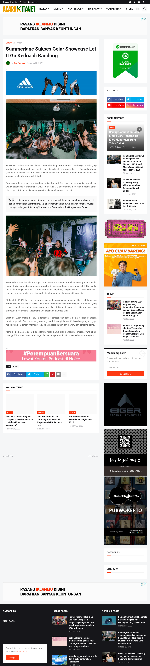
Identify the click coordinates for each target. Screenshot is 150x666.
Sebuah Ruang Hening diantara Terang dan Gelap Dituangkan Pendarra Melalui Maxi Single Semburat (133, 331)
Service (23, 2)
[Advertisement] (56, 443)
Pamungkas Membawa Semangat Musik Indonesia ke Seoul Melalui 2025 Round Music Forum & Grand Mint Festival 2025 (133, 163)
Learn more (21, 651)
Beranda (10, 43)
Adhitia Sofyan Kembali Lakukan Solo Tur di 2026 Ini (133, 203)
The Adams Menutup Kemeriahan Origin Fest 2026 (80, 419)
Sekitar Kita (112, 9)
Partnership (33, 2)
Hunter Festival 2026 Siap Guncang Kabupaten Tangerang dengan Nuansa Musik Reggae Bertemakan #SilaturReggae (133, 309)
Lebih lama (93, 456)
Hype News (94, 9)
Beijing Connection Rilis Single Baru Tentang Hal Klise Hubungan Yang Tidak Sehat (132, 620)
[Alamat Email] (125, 367)
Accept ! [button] (12, 657)
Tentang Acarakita (10, 2)
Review (43, 9)
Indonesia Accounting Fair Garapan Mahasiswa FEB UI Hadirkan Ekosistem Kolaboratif (19, 421)
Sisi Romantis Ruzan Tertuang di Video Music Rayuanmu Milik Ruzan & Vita (49, 421)
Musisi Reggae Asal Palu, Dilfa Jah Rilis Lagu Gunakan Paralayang (83, 659)
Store (129, 9)
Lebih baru (9, 456)
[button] (137, 8)
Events (57, 9)
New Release (74, 9)
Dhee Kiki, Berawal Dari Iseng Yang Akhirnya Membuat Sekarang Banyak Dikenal (132, 185)
